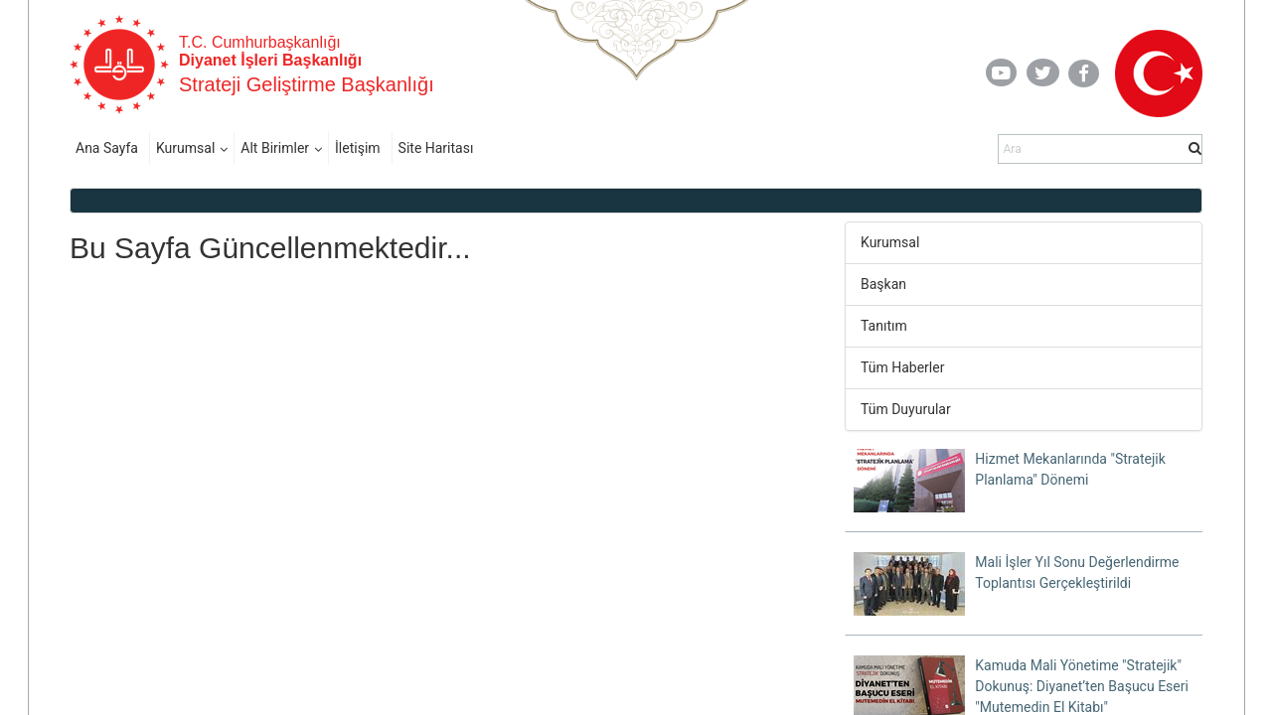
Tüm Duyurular (906, 409)
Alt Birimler (274, 148)
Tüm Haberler (902, 367)
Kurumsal (185, 148)
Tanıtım (884, 326)
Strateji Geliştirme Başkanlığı (306, 84)
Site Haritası (436, 148)
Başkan (883, 284)
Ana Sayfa (107, 148)
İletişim (358, 148)
